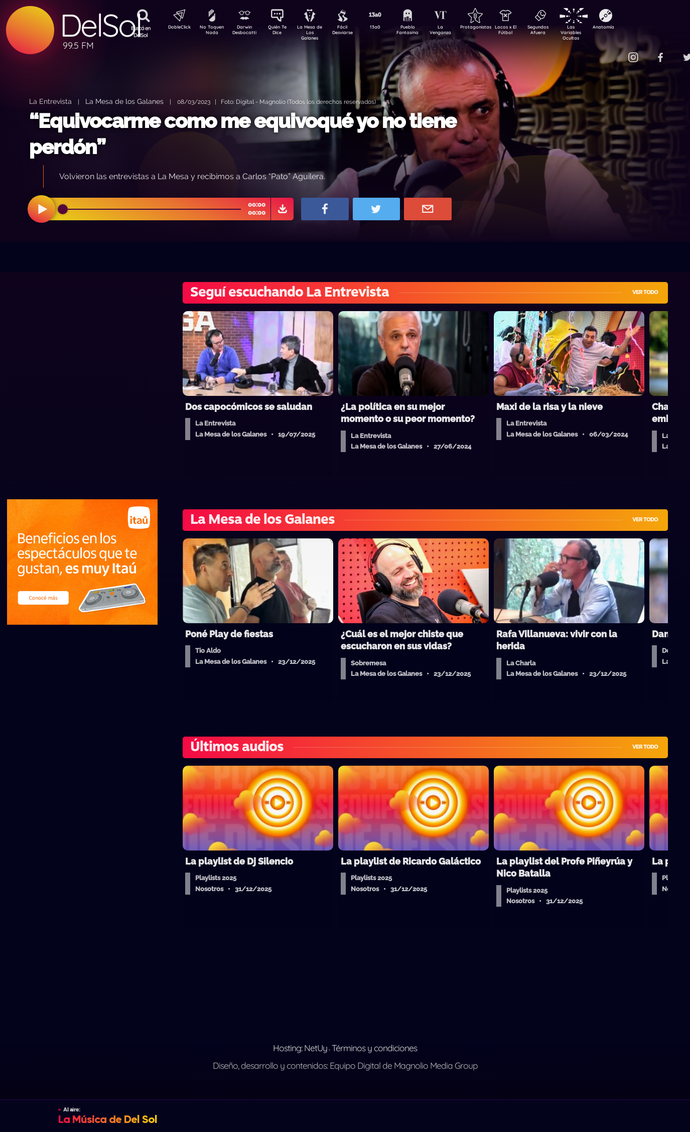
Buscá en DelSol (141, 32)
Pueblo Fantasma (421, 32)
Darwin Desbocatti (246, 32)
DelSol (100, 25)
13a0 (386, 28)
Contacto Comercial (612, 51)
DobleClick (175, 28)
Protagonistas (491, 28)
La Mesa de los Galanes (124, 101)
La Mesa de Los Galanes (316, 32)
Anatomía (632, 28)
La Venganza (457, 32)
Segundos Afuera (562, 32)
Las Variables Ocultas (597, 32)
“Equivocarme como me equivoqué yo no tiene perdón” (242, 134)
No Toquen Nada (211, 32)
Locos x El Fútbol (527, 32)
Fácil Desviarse (351, 32)
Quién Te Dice (281, 32)
